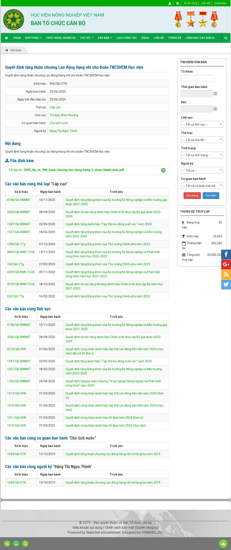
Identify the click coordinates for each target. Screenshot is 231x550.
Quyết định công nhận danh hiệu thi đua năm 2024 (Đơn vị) (104, 417)
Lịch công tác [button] (126, 37)
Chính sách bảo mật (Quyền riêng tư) (132, 528)
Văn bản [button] (105, 39)
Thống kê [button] (174, 37)
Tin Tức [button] (86, 39)
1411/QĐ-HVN (16, 417)
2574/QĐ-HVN (16, 349)
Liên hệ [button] (159, 37)
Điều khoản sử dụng (87, 528)
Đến (183, 102)
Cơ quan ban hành (193, 178)
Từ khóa (187, 71)
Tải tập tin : (66, 170)
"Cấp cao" (59, 183)
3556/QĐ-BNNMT (18, 212)
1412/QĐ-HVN (16, 405)
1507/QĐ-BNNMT (18, 232)
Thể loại (186, 133)
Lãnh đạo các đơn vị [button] (200, 37)
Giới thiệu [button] (33, 39)
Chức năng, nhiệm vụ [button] (61, 37)
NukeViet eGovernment (103, 532)
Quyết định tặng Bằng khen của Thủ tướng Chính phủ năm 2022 (108, 296)
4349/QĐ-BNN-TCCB (21, 272)
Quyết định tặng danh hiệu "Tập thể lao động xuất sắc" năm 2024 (109, 224)
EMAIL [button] (145, 37)
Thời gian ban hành (194, 87)
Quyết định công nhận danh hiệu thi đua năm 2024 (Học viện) (106, 425)
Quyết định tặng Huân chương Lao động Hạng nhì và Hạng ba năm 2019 (113, 454)
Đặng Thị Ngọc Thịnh (63, 131)
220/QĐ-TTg (15, 296)
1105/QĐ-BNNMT (18, 381)
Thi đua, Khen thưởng (64, 115)
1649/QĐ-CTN (16, 454)
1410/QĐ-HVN (16, 425)
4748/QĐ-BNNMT (18, 200)
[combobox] (202, 124)
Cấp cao (55, 107)
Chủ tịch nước (59, 123)
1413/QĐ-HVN (16, 393)
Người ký (187, 163)
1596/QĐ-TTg (16, 244)
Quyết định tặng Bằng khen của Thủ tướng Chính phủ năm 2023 (108, 244)
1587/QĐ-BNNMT (18, 224)
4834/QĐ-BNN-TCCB (21, 252)
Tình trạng (188, 148)
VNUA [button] (17, 37)
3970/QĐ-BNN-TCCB (21, 284)
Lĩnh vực (187, 117)
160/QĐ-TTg (15, 264)
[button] (163, 170)
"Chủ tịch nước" (82, 438)
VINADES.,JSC (152, 532)
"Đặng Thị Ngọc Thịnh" (72, 466)
